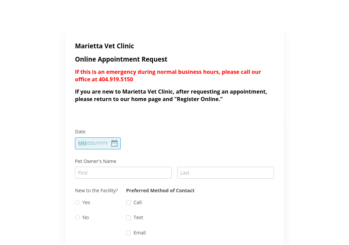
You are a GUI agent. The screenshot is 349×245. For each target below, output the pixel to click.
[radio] (77, 202)
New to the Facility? (96, 190)
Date (80, 131)
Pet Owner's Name (95, 161)
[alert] (98, 143)
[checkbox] (128, 202)
